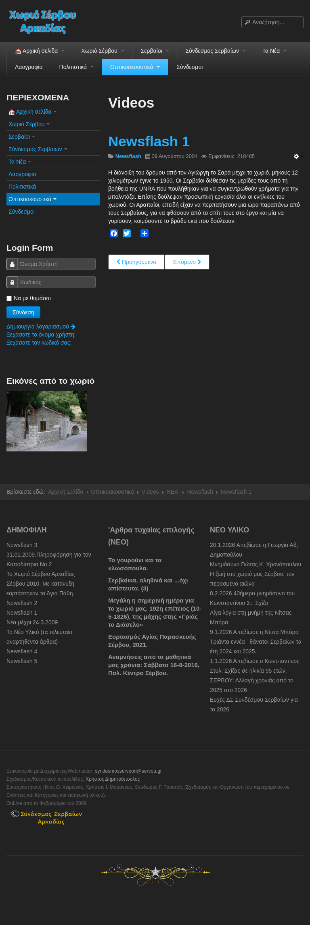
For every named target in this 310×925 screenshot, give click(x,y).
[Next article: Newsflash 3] (187, 262)
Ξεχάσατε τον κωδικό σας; (38, 342)
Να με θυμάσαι (28, 298)
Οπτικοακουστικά (135, 67)
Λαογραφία (29, 67)
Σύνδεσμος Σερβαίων (216, 51)
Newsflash (200, 491)
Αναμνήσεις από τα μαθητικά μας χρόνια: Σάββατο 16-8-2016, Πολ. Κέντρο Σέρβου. (153, 664)
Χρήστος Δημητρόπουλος (113, 779)
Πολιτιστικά (76, 67)
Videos (150, 491)
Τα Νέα (274, 51)
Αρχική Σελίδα (65, 491)
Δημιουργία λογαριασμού (40, 326)
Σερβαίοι (155, 51)
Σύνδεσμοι (189, 67)
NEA (173, 491)
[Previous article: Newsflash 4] (136, 262)
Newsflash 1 (149, 141)
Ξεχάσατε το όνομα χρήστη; (40, 334)
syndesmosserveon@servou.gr (128, 771)
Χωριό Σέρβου (102, 51)
